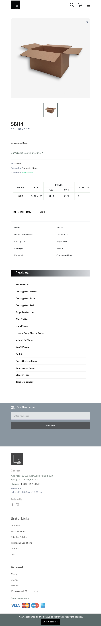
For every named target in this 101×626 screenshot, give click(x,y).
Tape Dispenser (24, 382)
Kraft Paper (22, 347)
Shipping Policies (19, 537)
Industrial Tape (24, 340)
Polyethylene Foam (26, 361)
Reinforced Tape (25, 368)
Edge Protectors (25, 312)
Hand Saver (22, 326)
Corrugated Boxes (26, 291)
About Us (15, 525)
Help (13, 554)
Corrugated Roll (25, 305)
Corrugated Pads (25, 298)
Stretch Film (22, 375)
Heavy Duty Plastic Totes (30, 333)
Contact (15, 548)
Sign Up (14, 580)
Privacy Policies (18, 531)
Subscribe (50, 425)
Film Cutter (22, 319)
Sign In (14, 574)
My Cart (15, 585)
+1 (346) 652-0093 (29, 483)
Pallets (19, 354)
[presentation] (50, 437)
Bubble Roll (22, 284)
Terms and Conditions (21, 542)
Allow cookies (50, 621)
